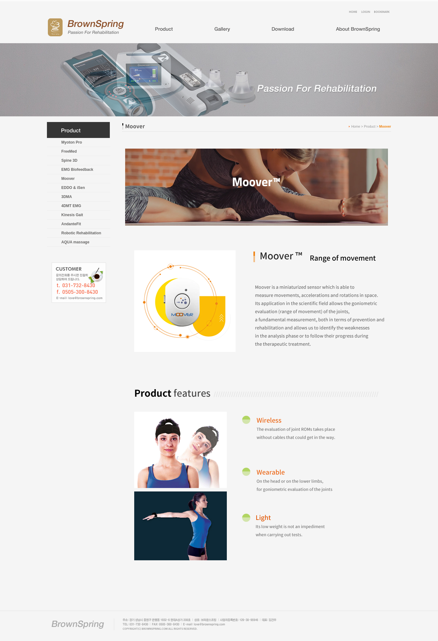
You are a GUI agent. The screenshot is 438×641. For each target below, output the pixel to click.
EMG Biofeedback (77, 169)
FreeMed (69, 151)
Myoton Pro (71, 142)
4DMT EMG (71, 206)
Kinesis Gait (72, 215)
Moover (68, 178)
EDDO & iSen (73, 188)
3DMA (66, 197)
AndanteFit (71, 224)
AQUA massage (75, 242)
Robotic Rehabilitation (81, 233)
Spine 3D (69, 160)
